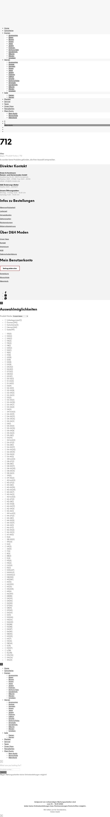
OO (9, 565)
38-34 (11, 471)
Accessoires (13, 35)
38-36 (10, 473)
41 (9, 582)
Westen (11, 56)
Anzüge (11, 64)
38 (10, 577)
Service (7, 102)
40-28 (10, 485)
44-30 (10, 520)
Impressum (4, 246)
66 (9, 549)
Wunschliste (13, 115)
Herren (7, 60)
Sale (6, 93)
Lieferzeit (3, 211)
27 (9, 606)
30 (10, 613)
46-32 (10, 532)
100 (9, 336)
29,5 (9, 376)
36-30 (11, 447)
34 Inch (11, 412)
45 (9, 591)
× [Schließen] (1, 815)
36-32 (11, 450)
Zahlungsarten (5, 219)
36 (10, 438)
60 (10, 636)
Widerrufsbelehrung (8, 226)
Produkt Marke (6, 316)
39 (9, 476)
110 (10, 620)
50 (9, 624)
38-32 (11, 468)
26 (10, 603)
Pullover (12, 47)
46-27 (10, 528)
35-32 (11, 428)
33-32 (11, 402)
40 (10, 580)
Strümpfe (12, 82)
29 (10, 610)
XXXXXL (11, 575)
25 (10, 601)
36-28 (10, 445)
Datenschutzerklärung (8, 254)
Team (6, 104)
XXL (10, 655)
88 (9, 556)
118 (9, 346)
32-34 (10, 393)
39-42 (10, 478)
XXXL (10, 570)
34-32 (11, 416)
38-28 (10, 464)
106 (10, 622)
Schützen (12, 58)
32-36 (10, 395)
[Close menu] (1, 303)
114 (9, 341)
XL (9, 653)
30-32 (10, 379)
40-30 (11, 487)
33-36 (10, 407)
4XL (9, 660)
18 (9, 353)
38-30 (11, 466)
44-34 (10, 525)
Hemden (12, 66)
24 (10, 598)
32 (9, 386)
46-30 (10, 530)
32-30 (10, 388)
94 (9, 641)
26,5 (10, 369)
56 (9, 632)
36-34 (11, 452)
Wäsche (12, 54)
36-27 (10, 442)
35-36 (10, 433)
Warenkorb (13, 117)
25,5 (10, 367)
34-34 (11, 419)
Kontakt (3, 243)
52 (9, 627)
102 (10, 617)
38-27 (10, 461)
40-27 (10, 483)
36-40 (10, 457)
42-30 (10, 504)
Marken (7, 99)
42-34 (10, 509)
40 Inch (11, 480)
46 (10, 594)
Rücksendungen (6, 222)
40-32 (11, 490)
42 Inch (11, 497)
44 (10, 589)
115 (9, 343)
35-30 (10, 426)
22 (9, 362)
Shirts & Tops (14, 49)
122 (9, 350)
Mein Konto (9, 111)
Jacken (11, 45)
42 (10, 584)
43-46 (10, 511)
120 (9, 348)
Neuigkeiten (9, 109)
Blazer (11, 37)
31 (9, 615)
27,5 (10, 372)
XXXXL (10, 572)
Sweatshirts (13, 51)
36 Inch (11, 440)
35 (9, 424)
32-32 (10, 390)
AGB (1, 250)
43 (9, 587)
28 (9, 608)
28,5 (10, 374)
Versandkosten (5, 215)
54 (9, 629)
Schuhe (11, 78)
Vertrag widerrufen (10, 268)
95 (9, 563)
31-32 (10, 381)
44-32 (10, 523)
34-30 (10, 414)
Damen (7, 33)
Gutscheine (8, 31)
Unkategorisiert (14, 320)
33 (9, 398)
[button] (4, 121)
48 (9, 596)
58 (9, 634)
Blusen (11, 39)
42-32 (11, 506)
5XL (9, 542)
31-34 (10, 383)
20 (9, 357)
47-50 (10, 535)
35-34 (10, 431)
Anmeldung (4, 274)
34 (9, 409)
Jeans (11, 43)
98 (9, 643)
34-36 (10, 421)
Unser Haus (9, 106)
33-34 (10, 405)
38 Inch (11, 459)
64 (9, 546)
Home (6, 28)
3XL (10, 658)
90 (9, 561)
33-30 (10, 400)
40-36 (10, 494)
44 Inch (11, 513)
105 (9, 338)
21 (9, 360)
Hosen (11, 41)
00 (9, 334)
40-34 (10, 492)
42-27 (10, 499)
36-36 (10, 454)
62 (9, 639)
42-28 (10, 502)
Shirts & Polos (14, 80)
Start (2, 156)
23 (9, 364)
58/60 (11, 539)
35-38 (10, 435)
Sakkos (11, 76)
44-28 (10, 518)
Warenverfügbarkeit (7, 207)
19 (9, 355)
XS (9, 568)
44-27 (10, 516)
